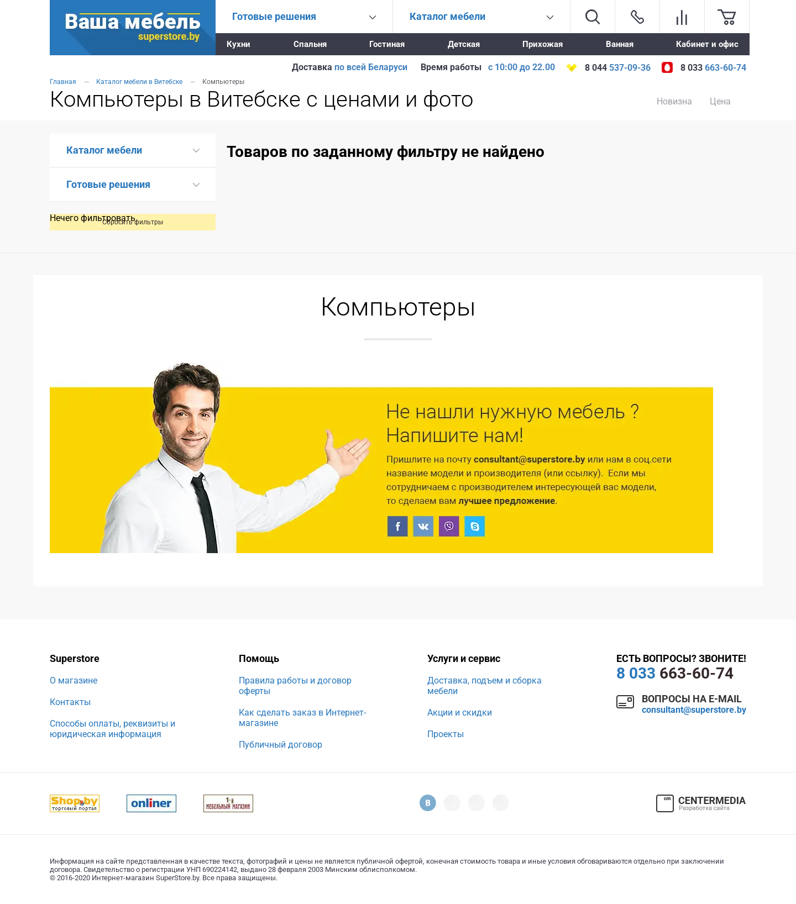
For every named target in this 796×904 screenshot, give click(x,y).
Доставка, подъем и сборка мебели (484, 685)
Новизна (674, 101)
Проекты (445, 734)
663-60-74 (675, 673)
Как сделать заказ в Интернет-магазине (302, 717)
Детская (464, 44)
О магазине (73, 680)
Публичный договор (280, 744)
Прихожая (542, 44)
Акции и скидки (459, 712)
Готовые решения (108, 184)
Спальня (310, 44)
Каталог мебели (104, 150)
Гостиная (387, 44)
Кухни (238, 44)
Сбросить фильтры (132, 222)
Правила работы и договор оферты (295, 685)
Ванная (619, 44)
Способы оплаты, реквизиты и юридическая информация (112, 728)
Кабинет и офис (707, 44)
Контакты (70, 702)
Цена (720, 101)
